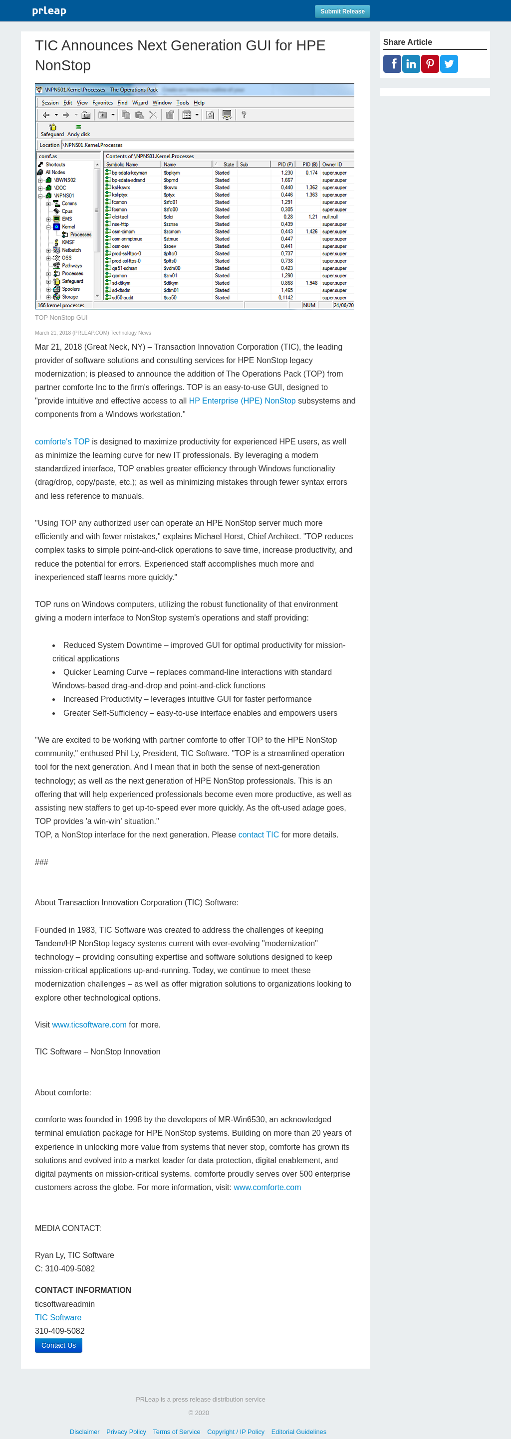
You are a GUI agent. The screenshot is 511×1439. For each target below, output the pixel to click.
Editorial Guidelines (298, 1432)
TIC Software (58, 1317)
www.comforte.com (267, 1187)
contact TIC (259, 834)
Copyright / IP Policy (235, 1432)
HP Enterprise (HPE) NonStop (242, 401)
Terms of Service (176, 1432)
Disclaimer (85, 1432)
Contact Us (58, 1345)
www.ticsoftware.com (89, 1025)
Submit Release (342, 11)
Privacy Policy (126, 1432)
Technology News (131, 333)
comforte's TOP (62, 441)
